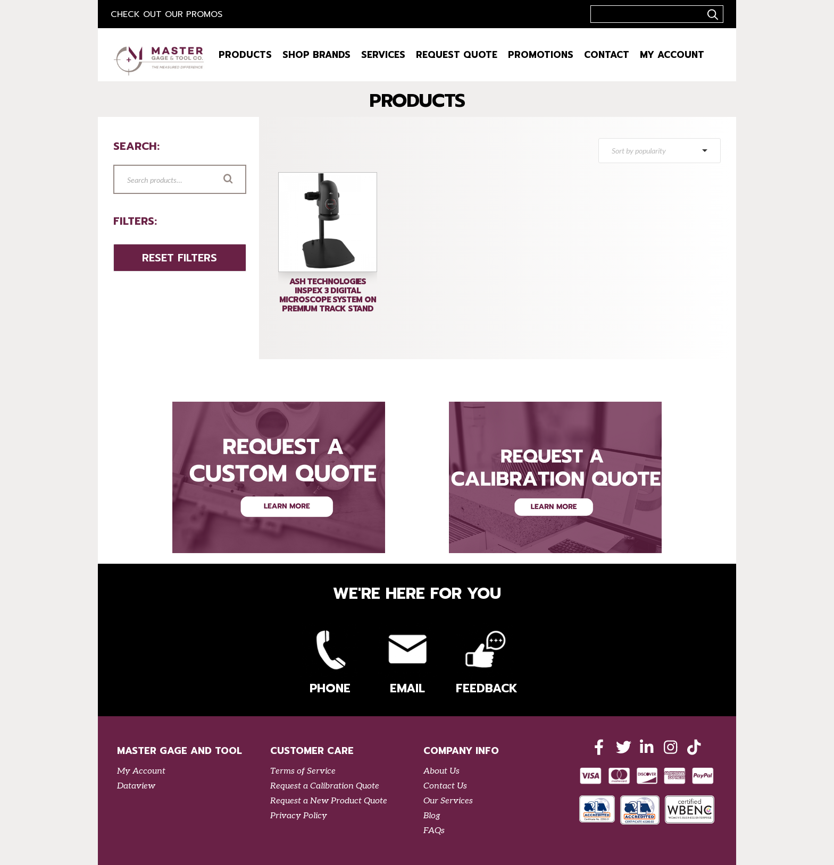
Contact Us (445, 786)
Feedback (485, 660)
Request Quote (456, 55)
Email (407, 660)
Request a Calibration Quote (324, 786)
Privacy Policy (298, 816)
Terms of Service (303, 771)
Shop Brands (316, 55)
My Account (672, 55)
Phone (330, 660)
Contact (606, 55)
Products (245, 55)
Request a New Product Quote (328, 801)
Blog (431, 816)
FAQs (434, 831)
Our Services (448, 801)
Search (243, 180)
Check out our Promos (166, 14)
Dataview (136, 786)
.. (711, 14)
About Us (441, 771)
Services (383, 55)
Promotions (540, 55)
